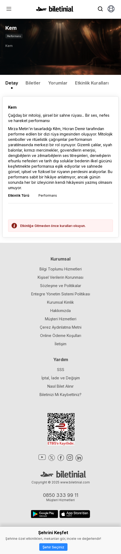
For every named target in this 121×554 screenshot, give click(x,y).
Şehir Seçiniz (53, 547)
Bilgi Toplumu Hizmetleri (61, 269)
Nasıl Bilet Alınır (60, 386)
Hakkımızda (60, 310)
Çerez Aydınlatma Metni (60, 327)
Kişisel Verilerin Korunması (60, 277)
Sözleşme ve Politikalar (60, 285)
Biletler (33, 83)
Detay (11, 83)
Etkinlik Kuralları (92, 83)
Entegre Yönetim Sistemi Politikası (60, 294)
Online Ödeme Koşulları (60, 335)
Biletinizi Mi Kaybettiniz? (60, 394)
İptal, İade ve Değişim (60, 378)
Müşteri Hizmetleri (60, 319)
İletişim (60, 344)
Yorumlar (57, 83)
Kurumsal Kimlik (60, 302)
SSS (60, 369)
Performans (14, 36)
